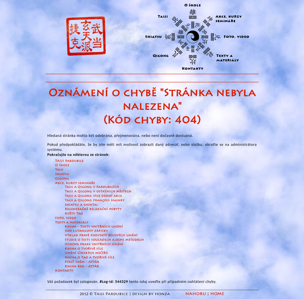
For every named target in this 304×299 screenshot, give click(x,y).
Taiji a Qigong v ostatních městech (98, 191)
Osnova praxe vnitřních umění (94, 244)
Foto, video (236, 37)
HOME (217, 294)
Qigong (161, 56)
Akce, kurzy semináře (229, 18)
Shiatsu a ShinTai (81, 205)
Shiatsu (153, 37)
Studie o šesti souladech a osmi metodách (104, 240)
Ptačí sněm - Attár (82, 262)
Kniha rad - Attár (82, 266)
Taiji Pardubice (111, 294)
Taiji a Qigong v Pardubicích (92, 187)
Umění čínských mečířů (86, 253)
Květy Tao (74, 213)
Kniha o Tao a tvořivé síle (89, 257)
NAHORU (195, 294)
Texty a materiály (227, 58)
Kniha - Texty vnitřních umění (94, 226)
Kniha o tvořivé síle (84, 248)
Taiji (163, 16)
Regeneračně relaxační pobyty (93, 209)
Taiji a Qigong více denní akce (93, 196)
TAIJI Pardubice (69, 161)
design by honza (151, 294)
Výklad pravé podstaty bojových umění (101, 235)
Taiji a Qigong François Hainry (94, 200)
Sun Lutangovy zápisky (86, 231)
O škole (192, 5)
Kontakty (193, 68)
